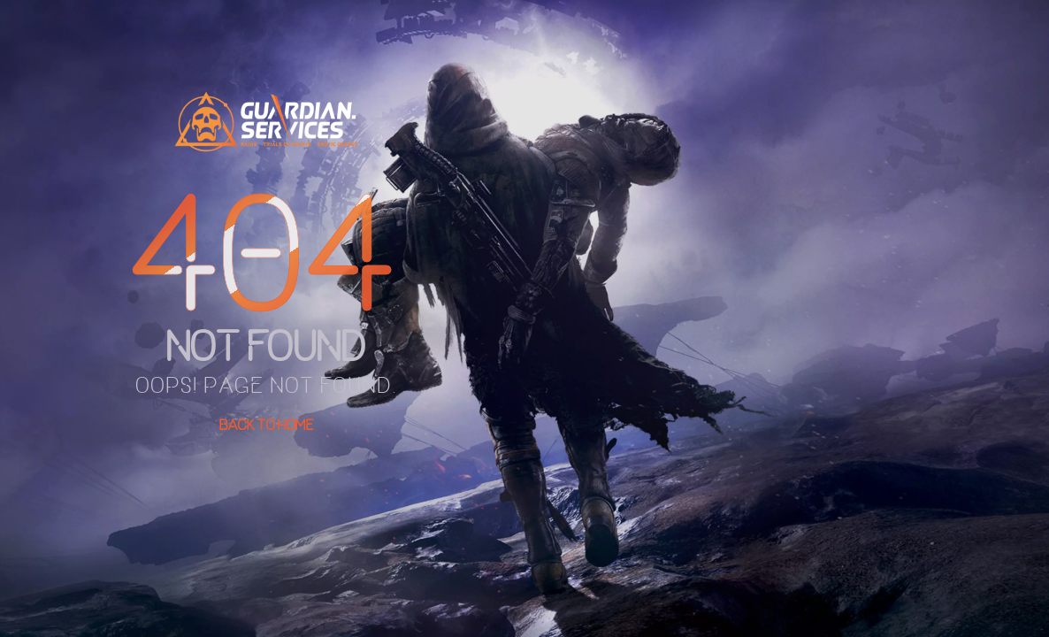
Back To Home (266, 425)
